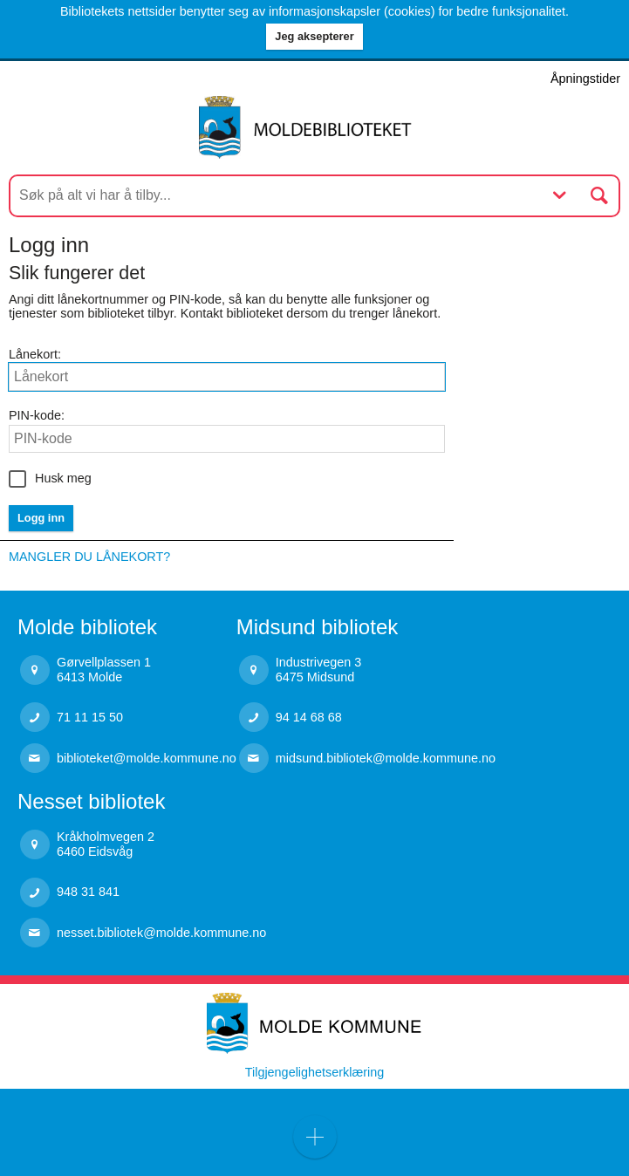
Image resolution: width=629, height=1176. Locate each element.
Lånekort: (35, 354)
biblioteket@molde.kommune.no (146, 758)
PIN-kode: (37, 415)
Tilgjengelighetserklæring (314, 1072)
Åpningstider (585, 78)
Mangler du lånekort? (89, 557)
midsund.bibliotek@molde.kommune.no (386, 758)
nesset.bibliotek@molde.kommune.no (161, 933)
